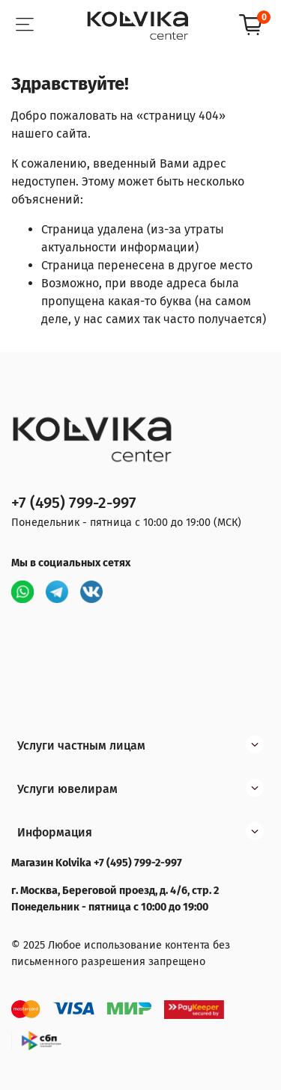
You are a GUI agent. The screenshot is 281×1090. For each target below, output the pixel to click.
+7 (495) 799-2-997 (73, 503)
